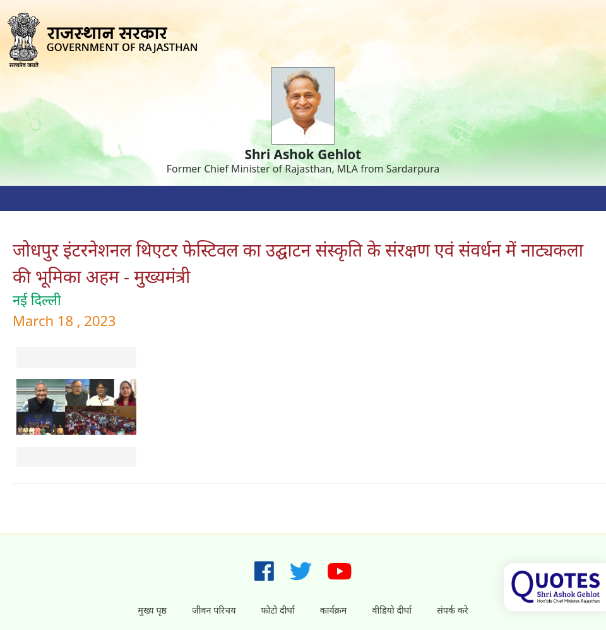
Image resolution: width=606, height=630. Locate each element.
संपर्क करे (452, 610)
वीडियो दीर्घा (392, 610)
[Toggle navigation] (25, 198)
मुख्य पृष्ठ (152, 610)
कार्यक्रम (333, 610)
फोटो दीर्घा (278, 610)
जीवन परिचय (213, 610)
